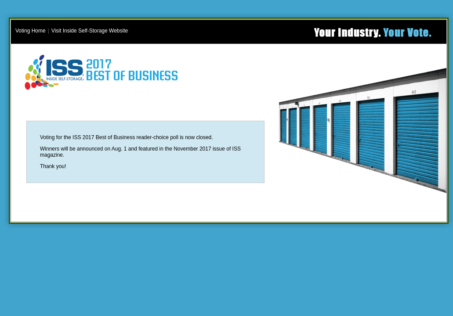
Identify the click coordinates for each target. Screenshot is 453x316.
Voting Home (30, 31)
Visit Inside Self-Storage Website (89, 31)
